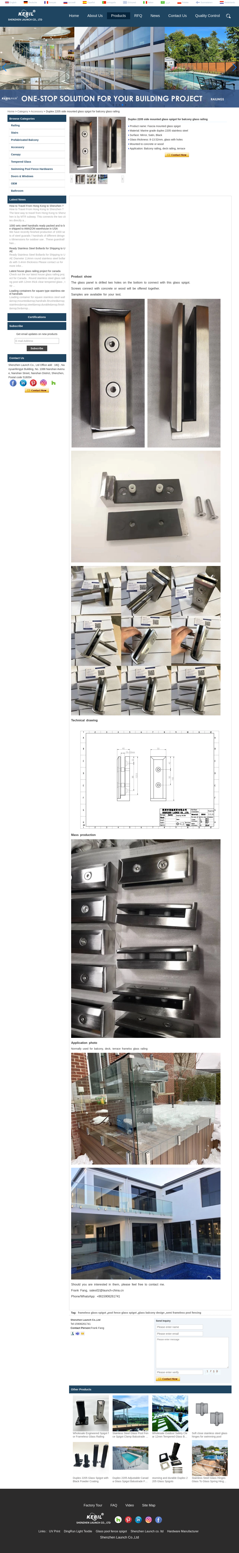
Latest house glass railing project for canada (34, 271)
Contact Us (177, 16)
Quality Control (207, 16)
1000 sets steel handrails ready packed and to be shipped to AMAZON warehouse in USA (37, 227)
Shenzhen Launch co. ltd (147, 1531)
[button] (113, 105)
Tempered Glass (21, 161)
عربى (167, 2)
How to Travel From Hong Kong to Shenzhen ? (36, 205)
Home (74, 16)
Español (91, 2)
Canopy (16, 154)
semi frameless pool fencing (183, 1312)
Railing (15, 125)
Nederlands (229, 2)
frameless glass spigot (92, 1312)
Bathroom (17, 190)
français (52, 2)
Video (129, 1505)
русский (71, 2)
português (111, 2)
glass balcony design (151, 1312)
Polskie (185, 2)
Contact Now (37, 390)
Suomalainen (206, 2)
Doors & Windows (22, 176)
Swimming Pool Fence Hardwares (32, 168)
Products (118, 16)
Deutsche (32, 2)
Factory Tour (93, 1505)
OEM (14, 183)
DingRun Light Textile (78, 1531)
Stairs (14, 132)
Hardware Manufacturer (183, 1531)
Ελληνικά (132, 2)
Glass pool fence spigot (111, 1531)
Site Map (148, 1505)
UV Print (54, 1531)
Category (22, 111)
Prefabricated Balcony (25, 139)
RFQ (138, 16)
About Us (95, 16)
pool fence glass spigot (122, 1312)
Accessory (37, 111)
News (155, 16)
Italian (150, 2)
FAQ (114, 1505)
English (13, 2)
